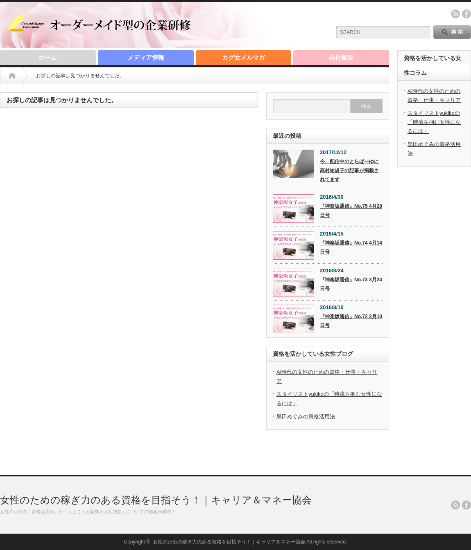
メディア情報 (145, 57)
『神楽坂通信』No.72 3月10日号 (351, 321)
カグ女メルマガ (243, 57)
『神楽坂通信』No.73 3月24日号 (351, 284)
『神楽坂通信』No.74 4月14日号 (351, 247)
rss (455, 13)
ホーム (47, 57)
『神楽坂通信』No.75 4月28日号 (351, 210)
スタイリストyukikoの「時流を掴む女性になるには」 (434, 122)
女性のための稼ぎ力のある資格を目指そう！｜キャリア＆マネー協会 (156, 499)
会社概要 (341, 57)
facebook (466, 13)
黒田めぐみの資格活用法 (305, 416)
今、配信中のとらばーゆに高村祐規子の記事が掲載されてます (349, 170)
